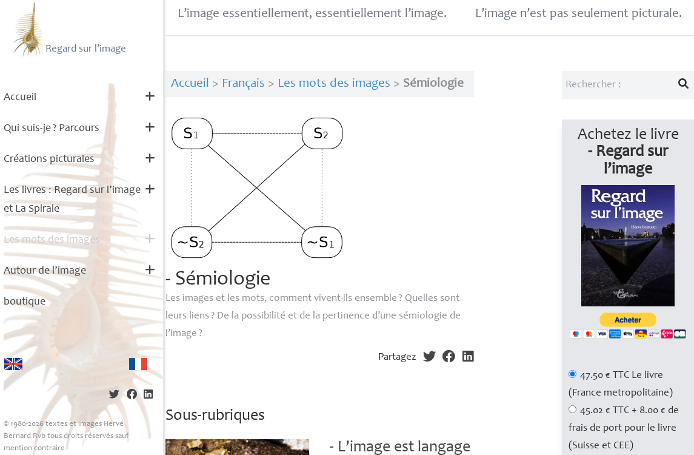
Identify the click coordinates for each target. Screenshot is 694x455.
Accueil (20, 97)
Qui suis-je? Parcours (51, 128)
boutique (24, 302)
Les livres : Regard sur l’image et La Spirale (72, 200)
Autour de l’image (45, 271)
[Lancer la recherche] (683, 85)
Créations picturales (49, 159)
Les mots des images (52, 240)
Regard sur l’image (68, 29)
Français (243, 84)
